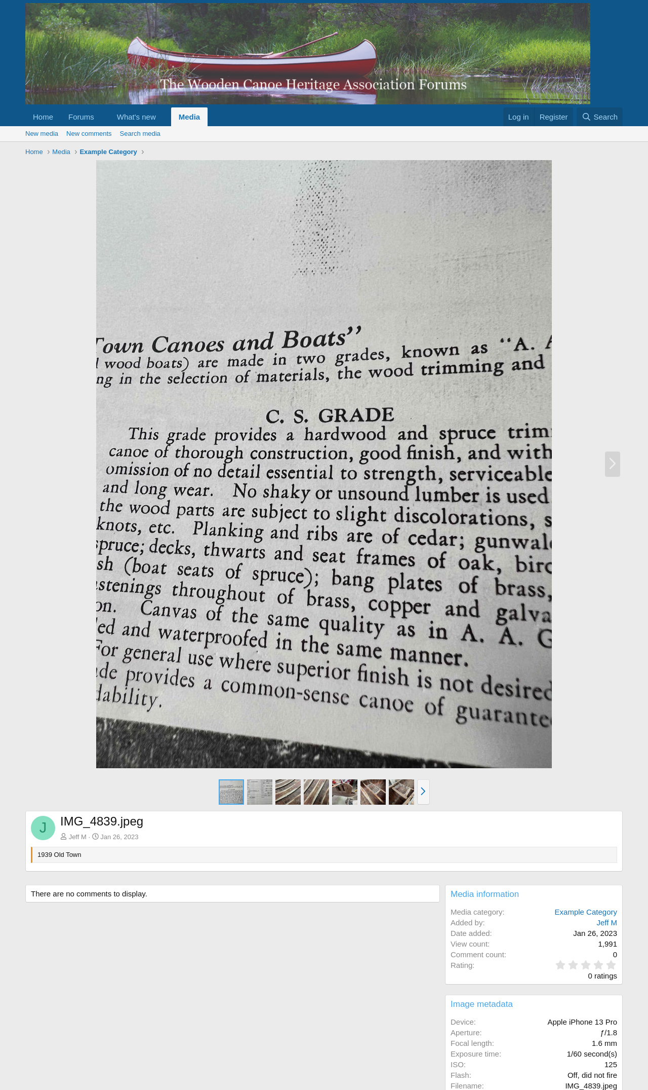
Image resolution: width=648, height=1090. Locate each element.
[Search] (600, 116)
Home (43, 116)
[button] (102, 116)
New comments (89, 133)
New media (41, 133)
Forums (81, 116)
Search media (140, 133)
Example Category (586, 912)
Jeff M (78, 837)
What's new (136, 116)
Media (189, 116)
